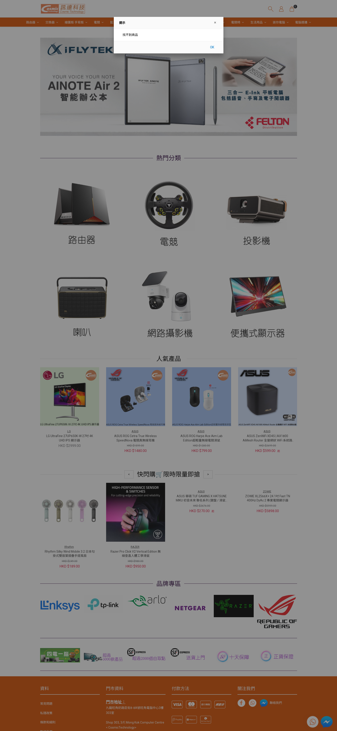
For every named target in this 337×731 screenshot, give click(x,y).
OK (212, 47)
